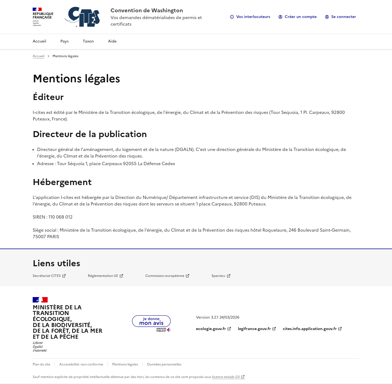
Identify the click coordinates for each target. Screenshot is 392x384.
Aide (112, 41)
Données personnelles (164, 364)
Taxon (88, 41)
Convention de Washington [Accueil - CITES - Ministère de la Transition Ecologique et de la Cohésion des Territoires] (147, 10)
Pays (64, 41)
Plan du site (41, 364)
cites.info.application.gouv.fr (310, 329)
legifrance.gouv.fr (254, 329)
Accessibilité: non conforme (81, 364)
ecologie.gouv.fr (211, 329)
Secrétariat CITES (47, 275)
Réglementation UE (103, 275)
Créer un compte (301, 17)
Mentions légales (125, 364)
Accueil (39, 41)
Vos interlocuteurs (253, 17)
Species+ (218, 275)
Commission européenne (164, 275)
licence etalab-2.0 (226, 376)
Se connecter (343, 17)
